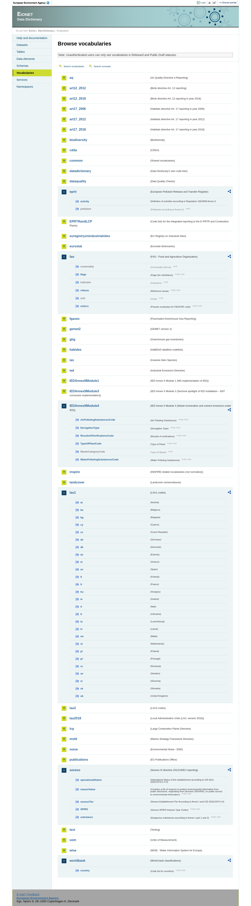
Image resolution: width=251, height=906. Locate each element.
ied (72, 370)
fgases (75, 318)
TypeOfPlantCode (90, 443)
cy (81, 524)
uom (73, 840)
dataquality (78, 181)
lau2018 (75, 718)
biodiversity (78, 140)
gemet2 (75, 329)
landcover (77, 482)
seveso (75, 770)
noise (74, 749)
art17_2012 (78, 119)
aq (71, 77)
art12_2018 (78, 98)
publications (79, 759)
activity (84, 201)
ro (81, 666)
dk (81, 547)
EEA (32, 3)
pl (81, 651)
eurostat (76, 246)
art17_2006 (78, 108)
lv (81, 629)
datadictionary (80, 171)
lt (81, 614)
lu (81, 621)
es (81, 569)
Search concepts (102, 66)
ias (72, 360)
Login (203, 2)
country (85, 870)
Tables (21, 51)
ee (81, 554)
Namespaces (25, 86)
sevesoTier (87, 801)
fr (81, 584)
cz (81, 532)
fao (72, 256)
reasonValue (87, 789)
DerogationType (89, 427)
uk (81, 696)
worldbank (77, 860)
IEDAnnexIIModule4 (84, 405)
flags (83, 274)
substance (86, 817)
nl (81, 643)
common (76, 160)
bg (82, 517)
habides (75, 349)
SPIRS (84, 809)
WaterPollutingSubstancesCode (99, 459)
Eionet (32, 31)
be (81, 509)
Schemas (22, 65)
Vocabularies (25, 72)
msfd (73, 739)
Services (22, 79)
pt (81, 658)
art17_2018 (78, 129)
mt (82, 636)
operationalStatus (91, 779)
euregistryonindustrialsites (90, 236)
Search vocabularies (74, 66)
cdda (73, 150)
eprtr (73, 191)
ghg (72, 339)
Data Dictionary (46, 31)
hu (82, 591)
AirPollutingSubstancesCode (97, 419)
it (81, 606)
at (81, 502)
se (81, 673)
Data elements (26, 58)
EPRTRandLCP (81, 221)
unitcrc (84, 306)
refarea (84, 290)
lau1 (73, 492)
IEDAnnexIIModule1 (84, 380)
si (81, 681)
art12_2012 (78, 88)
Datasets (22, 44)
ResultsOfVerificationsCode (97, 435)
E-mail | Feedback (28, 894)
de (81, 539)
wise (73, 850)
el (81, 561)
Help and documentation (32, 38)
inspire (75, 472)
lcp (72, 728)
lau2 (73, 708)
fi (81, 576)
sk (81, 688)
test (72, 829)
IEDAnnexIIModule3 (84, 391)
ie (81, 599)
